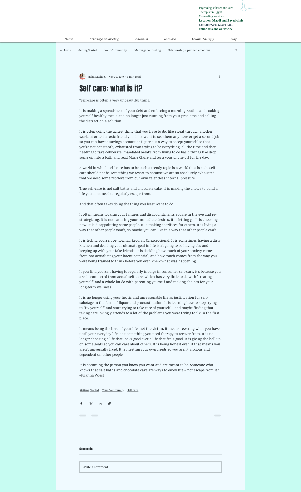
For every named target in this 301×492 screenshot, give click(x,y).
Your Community (116, 50)
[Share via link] (109, 403)
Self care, (133, 390)
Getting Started (87, 50)
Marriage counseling (148, 50)
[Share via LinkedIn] (100, 403)
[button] (236, 50)
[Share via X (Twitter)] (90, 403)
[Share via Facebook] (81, 403)
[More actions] (219, 76)
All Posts (65, 50)
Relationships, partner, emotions (189, 50)
